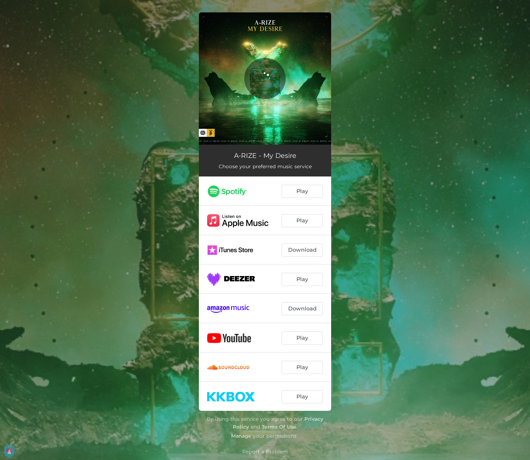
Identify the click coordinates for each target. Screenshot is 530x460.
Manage (241, 436)
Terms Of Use (279, 427)
